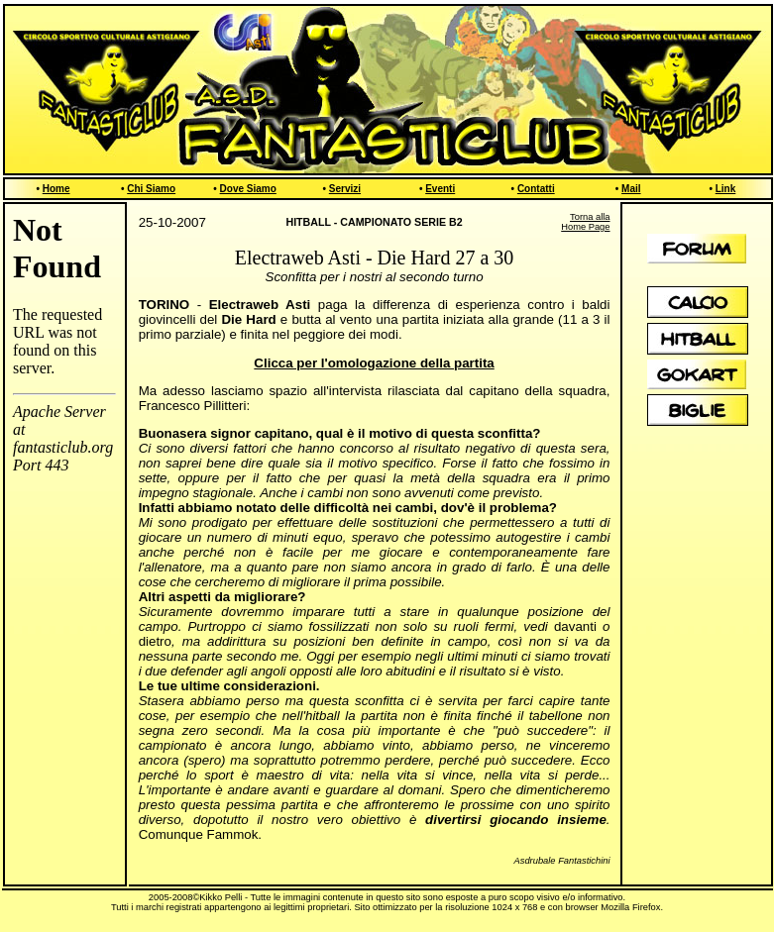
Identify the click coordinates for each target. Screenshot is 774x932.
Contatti (536, 188)
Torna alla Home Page (585, 222)
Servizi (345, 188)
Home (56, 188)
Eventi (440, 188)
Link (726, 188)
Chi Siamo (151, 188)
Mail (630, 188)
